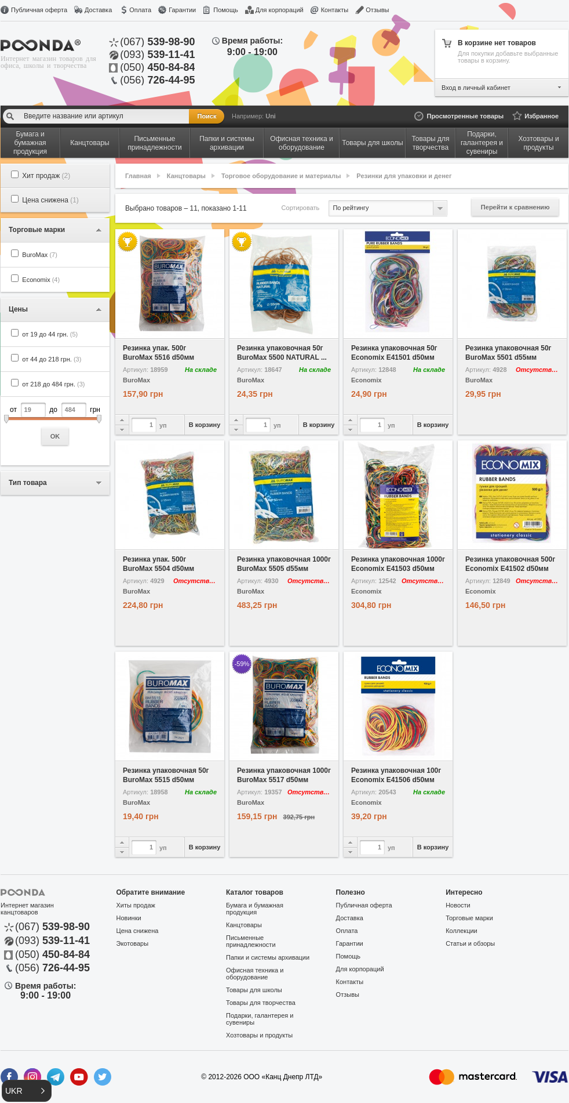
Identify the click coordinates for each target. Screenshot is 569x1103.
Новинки (128, 917)
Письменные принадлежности (250, 941)
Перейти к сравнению (515, 207)
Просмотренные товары (465, 116)
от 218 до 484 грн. (53, 384)
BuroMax (39, 254)
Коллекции (461, 930)
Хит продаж (46, 176)
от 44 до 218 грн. (51, 359)
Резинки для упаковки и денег (403, 175)
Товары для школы (254, 989)
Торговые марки (469, 917)
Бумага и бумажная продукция (254, 909)
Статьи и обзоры (470, 943)
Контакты (335, 9)
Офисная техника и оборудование (254, 974)
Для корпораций (280, 9)
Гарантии (182, 9)
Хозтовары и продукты (259, 1035)
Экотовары (132, 943)
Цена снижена (50, 200)
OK (55, 436)
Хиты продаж (135, 905)
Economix (41, 279)
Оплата (140, 9)
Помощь (225, 9)
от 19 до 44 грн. (50, 334)
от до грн (55, 424)
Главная (138, 175)
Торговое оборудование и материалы (281, 175)
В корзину (205, 424)
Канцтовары (186, 175)
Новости (458, 905)
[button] (26, 1090)
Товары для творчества (261, 1002)
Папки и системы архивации (267, 957)
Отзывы (377, 9)
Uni (270, 116)
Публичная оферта (39, 9)
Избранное (541, 116)
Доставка (98, 9)
